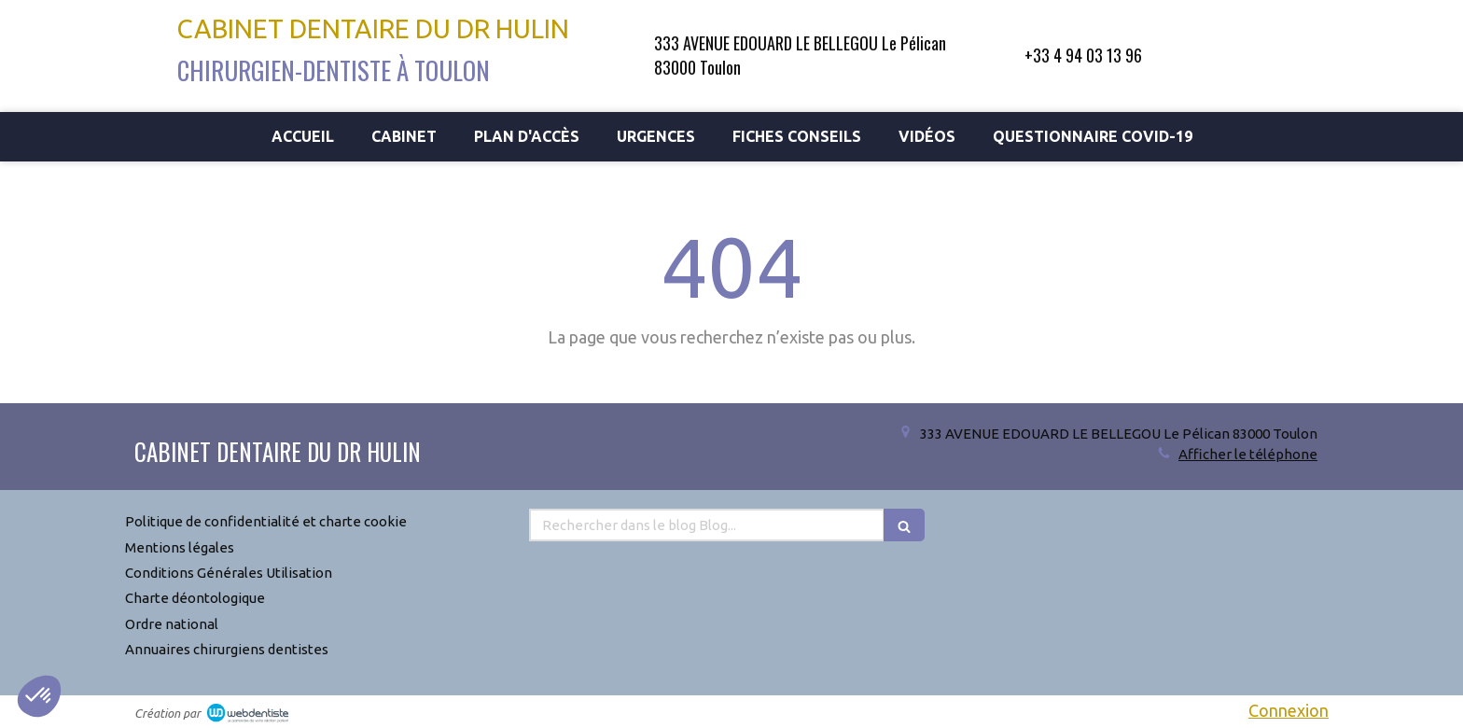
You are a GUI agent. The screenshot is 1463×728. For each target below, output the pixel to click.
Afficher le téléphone (1247, 454)
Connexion (1288, 710)
